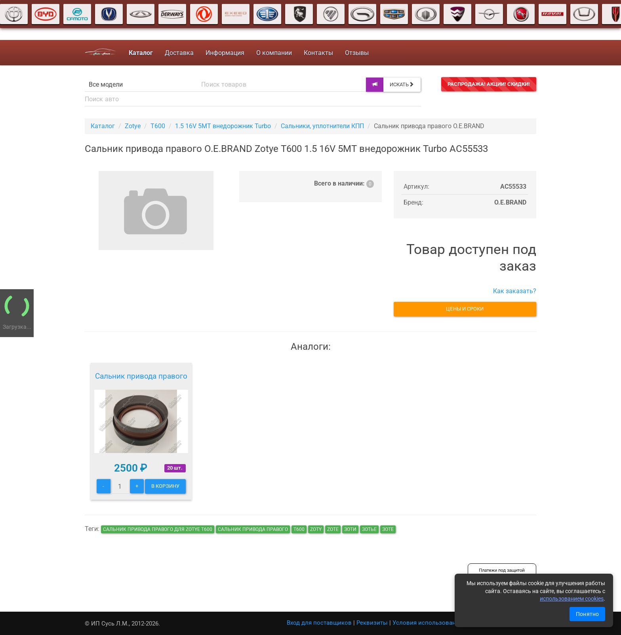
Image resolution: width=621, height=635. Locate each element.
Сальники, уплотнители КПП (322, 126)
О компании (274, 53)
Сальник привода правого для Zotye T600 (157, 529)
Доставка (179, 53)
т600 (299, 529)
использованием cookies (572, 598)
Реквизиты (372, 622)
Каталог (103, 126)
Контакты (318, 53)
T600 (157, 126)
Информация (225, 53)
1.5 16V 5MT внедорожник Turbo (223, 126)
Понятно (587, 614)
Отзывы (357, 53)
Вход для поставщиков (319, 622)
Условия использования (427, 622)
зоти (350, 529)
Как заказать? (514, 291)
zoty (316, 529)
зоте (388, 529)
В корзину (165, 486)
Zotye (133, 126)
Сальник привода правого (141, 376)
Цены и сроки (465, 309)
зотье (369, 529)
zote (333, 529)
